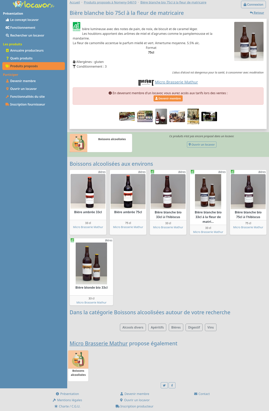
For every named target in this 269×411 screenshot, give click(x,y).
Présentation (67, 394)
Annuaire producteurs (24, 50)
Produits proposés (21, 66)
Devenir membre (20, 81)
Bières (176, 327)
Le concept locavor (22, 20)
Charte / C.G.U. (67, 406)
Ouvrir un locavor (21, 89)
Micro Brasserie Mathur (88, 227)
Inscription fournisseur (25, 104)
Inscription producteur (135, 406)
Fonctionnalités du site (25, 96)
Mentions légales (67, 400)
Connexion (253, 4)
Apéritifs (157, 327)
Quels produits (19, 58)
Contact (202, 394)
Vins (210, 327)
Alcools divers (132, 327)
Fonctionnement (20, 27)
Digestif (194, 327)
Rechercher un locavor (24, 35)
